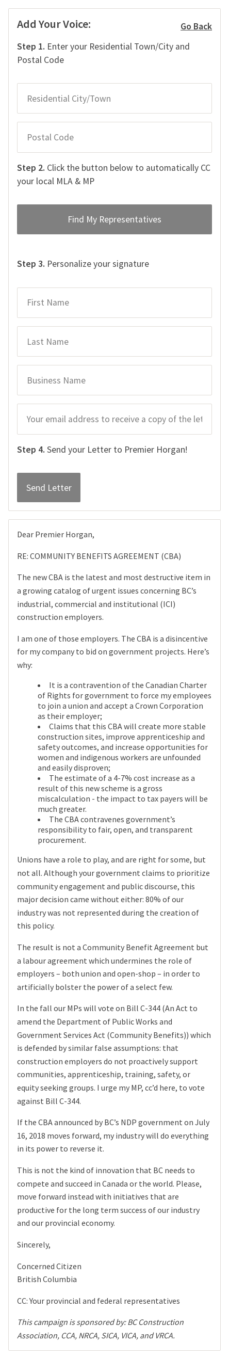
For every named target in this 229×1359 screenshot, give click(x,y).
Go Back (196, 26)
